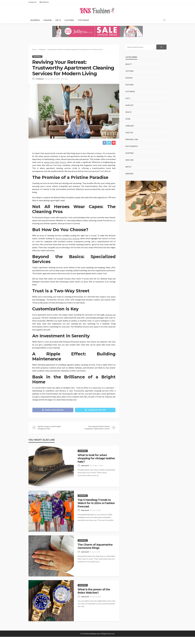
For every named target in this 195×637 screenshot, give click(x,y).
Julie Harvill (85, 466)
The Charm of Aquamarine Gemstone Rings (95, 546)
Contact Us (32, 2)
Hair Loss (129, 105)
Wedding (129, 174)
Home (127, 119)
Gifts (58, 20)
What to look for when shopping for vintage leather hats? (96, 458)
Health (128, 112)
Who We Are (44, 2)
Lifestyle (129, 133)
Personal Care (131, 139)
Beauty (128, 64)
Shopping (35, 20)
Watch (128, 167)
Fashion (48, 20)
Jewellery (129, 126)
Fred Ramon (40, 79)
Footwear (83, 20)
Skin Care (129, 160)
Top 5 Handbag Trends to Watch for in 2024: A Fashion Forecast (96, 503)
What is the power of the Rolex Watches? (94, 591)
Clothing (69, 20)
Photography (131, 146)
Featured (129, 85)
